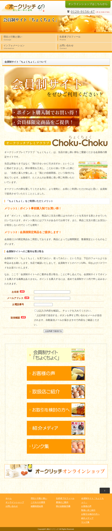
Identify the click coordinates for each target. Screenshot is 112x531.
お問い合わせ (85, 47)
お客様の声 (86, 506)
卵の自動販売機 (63, 506)
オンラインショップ (88, 3)
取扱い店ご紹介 (88, 510)
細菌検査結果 (37, 506)
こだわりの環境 (38, 502)
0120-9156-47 (83, 11)
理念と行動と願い (29, 38)
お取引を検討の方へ (90, 514)
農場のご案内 (62, 502)
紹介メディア (87, 518)
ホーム (9, 498)
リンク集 (85, 522)
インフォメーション (29, 47)
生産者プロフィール (85, 38)
